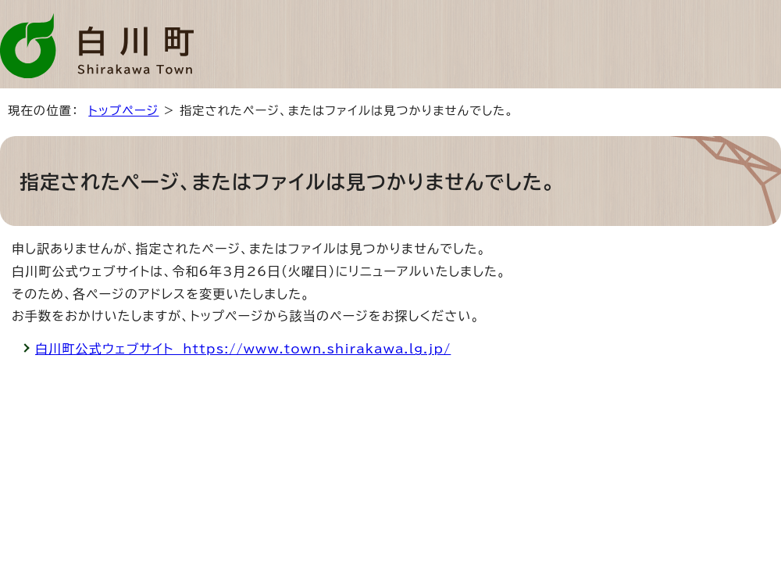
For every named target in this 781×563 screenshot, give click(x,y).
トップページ (123, 111)
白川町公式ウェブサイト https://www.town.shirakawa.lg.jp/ (243, 348)
